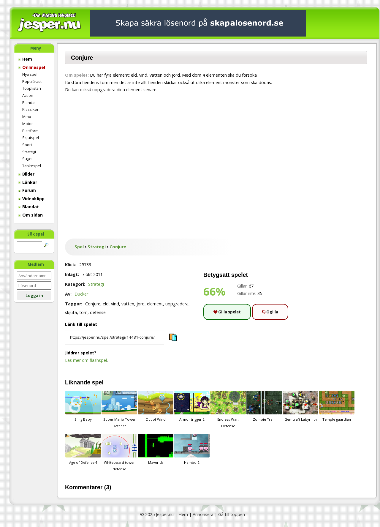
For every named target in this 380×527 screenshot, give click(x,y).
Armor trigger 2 (192, 406)
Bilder (26, 174)
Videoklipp (31, 198)
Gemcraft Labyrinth (300, 406)
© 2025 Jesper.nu (157, 514)
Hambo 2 (192, 449)
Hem (25, 59)
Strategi (29, 151)
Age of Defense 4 (83, 449)
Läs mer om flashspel (86, 360)
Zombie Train (264, 406)
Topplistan (31, 88)
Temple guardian (336, 406)
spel (98, 382)
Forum (27, 190)
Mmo (26, 116)
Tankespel (31, 165)
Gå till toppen (231, 514)
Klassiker (30, 109)
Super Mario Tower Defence (119, 409)
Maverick (155, 449)
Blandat (29, 102)
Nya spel (29, 74)
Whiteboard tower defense (119, 452)
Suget (27, 158)
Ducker (81, 294)
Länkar (27, 182)
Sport (27, 144)
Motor (27, 123)
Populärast (32, 81)
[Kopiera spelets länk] (114, 338)
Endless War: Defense (228, 409)
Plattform (30, 130)
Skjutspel (30, 137)
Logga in (34, 295)
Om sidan (30, 215)
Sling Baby (83, 406)
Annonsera (203, 514)
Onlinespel (31, 67)
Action (27, 95)
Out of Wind (155, 406)
